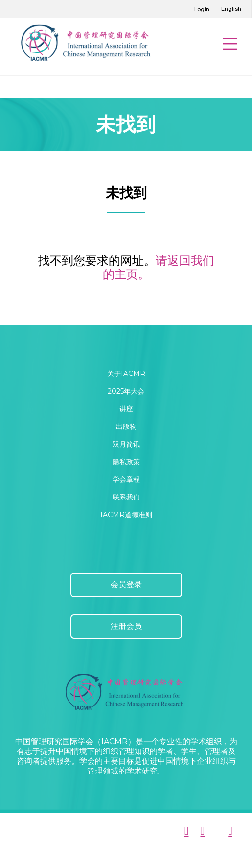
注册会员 (126, 626)
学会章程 (126, 479)
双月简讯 (126, 444)
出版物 (126, 426)
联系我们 (126, 497)
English (231, 8)
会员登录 (126, 584)
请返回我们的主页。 (158, 267)
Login (201, 9)
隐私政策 (126, 461)
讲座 (126, 408)
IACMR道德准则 (126, 514)
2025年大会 (126, 391)
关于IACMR (126, 373)
